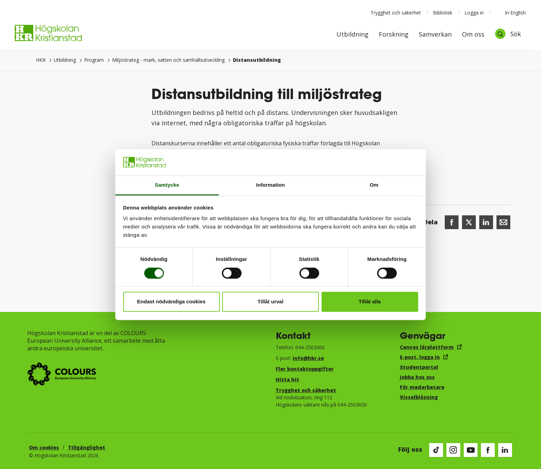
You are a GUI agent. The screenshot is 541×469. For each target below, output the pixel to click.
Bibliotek (442, 12)
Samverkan (435, 34)
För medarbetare (422, 387)
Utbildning (352, 34)
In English (511, 12)
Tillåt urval (271, 302)
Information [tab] (270, 185)
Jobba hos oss (417, 377)
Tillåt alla (370, 302)
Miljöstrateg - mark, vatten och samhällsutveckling (168, 60)
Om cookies (44, 447)
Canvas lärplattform (427, 347)
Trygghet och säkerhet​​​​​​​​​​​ (306, 390)
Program (94, 60)
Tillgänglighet (86, 447)
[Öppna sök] (508, 34)
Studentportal (419, 367)
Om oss (473, 34)
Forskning (394, 34)
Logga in (474, 12)
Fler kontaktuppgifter (305, 368)
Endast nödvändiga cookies (171, 302)
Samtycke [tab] (167, 185)
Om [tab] (374, 185)
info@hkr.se (308, 358)
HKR (41, 60)
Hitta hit (287, 379)
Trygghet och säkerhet (396, 12)
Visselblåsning (419, 397)
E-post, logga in (420, 357)
